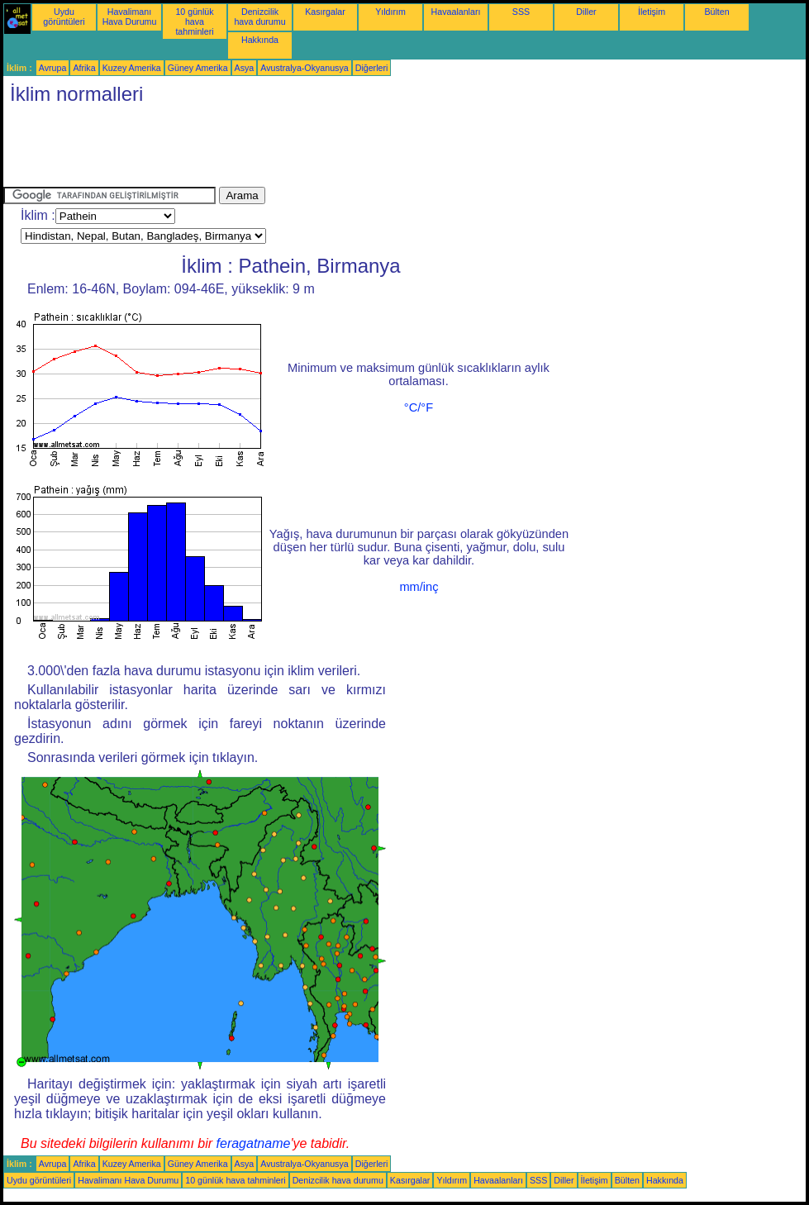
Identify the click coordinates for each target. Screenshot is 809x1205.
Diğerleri (371, 68)
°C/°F (418, 407)
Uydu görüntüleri (63, 16)
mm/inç (418, 586)
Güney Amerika (198, 68)
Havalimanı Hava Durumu (129, 16)
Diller (586, 12)
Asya (245, 68)
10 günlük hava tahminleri (194, 21)
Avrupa (53, 68)
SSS (521, 12)
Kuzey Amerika (131, 68)
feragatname (254, 1143)
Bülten (716, 12)
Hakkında (259, 40)
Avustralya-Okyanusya (304, 68)
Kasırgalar (325, 12)
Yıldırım (390, 12)
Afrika (84, 68)
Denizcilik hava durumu (259, 16)
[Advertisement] (304, 149)
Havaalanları (456, 12)
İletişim (651, 12)
